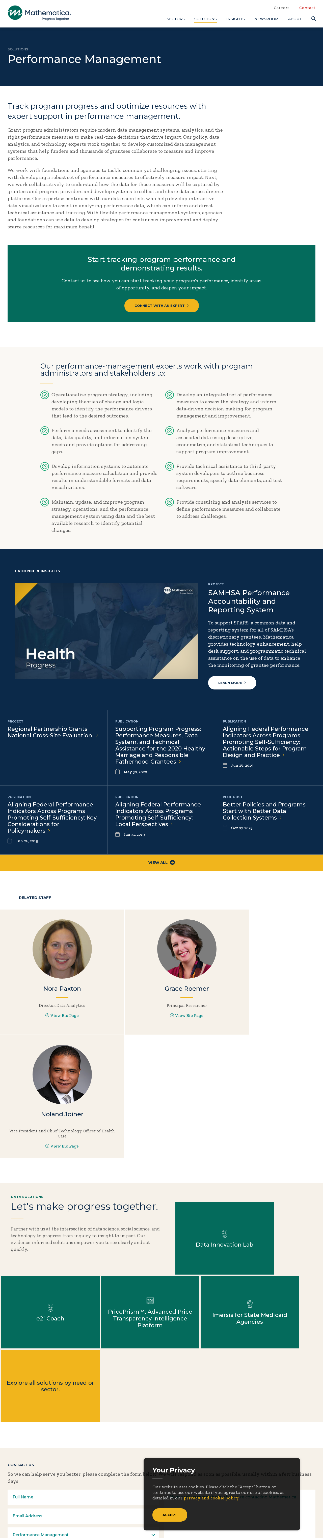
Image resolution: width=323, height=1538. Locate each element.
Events (240, 1472)
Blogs (274, 1455)
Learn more (232, 683)
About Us (198, 1455)
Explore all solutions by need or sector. (201, 1194)
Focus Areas (201, 1463)
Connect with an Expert (161, 306)
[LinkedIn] (32, 1507)
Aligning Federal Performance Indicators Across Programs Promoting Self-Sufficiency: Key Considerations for (52, 820)
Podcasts (278, 1497)
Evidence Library (287, 1480)
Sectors (176, 19)
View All (161, 866)
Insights (235, 19)
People (239, 1480)
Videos (275, 1505)
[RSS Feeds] (53, 1507)
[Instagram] (42, 1507)
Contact (307, 8)
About (295, 19)
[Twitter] (13, 1507)
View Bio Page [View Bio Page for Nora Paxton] (53, 1020)
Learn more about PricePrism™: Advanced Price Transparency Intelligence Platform (40, 1194)
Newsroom (266, 19)
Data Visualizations (290, 1472)
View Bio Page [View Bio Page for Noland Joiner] (269, 1025)
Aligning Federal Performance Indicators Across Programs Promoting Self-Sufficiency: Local (158, 816)
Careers (282, 8)
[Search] (313, 19)
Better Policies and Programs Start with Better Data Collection (264, 813)
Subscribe (30, 1487)
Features (277, 1488)
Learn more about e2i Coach (282, 1120)
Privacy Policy (267, 1523)
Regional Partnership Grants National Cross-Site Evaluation (54, 733)
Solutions (205, 19)
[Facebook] (22, 1507)
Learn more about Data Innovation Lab (201, 1120)
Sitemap (237, 1523)
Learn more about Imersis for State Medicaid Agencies (121, 1194)
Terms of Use (302, 1523)
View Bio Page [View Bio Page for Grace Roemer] (161, 1020)
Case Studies (282, 1463)
